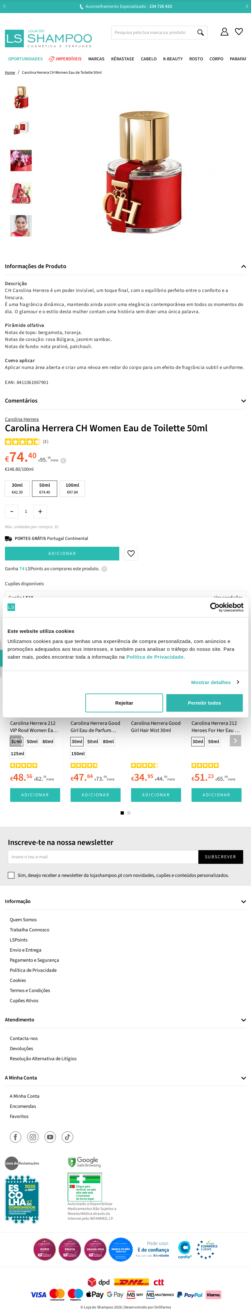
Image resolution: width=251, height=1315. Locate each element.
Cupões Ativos (24, 1000)
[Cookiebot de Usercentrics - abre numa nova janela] (214, 607)
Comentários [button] (21, 401)
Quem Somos (23, 919)
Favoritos (19, 1116)
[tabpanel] (35, 736)
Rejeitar (124, 703)
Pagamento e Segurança (34, 960)
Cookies (18, 980)
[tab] (125, 266)
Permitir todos (204, 703)
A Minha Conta (25, 1096)
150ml (78, 753)
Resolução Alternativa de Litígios (43, 1058)
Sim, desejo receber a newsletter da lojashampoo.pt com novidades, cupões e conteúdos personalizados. (123, 875)
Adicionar (62, 553)
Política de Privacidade (33, 970)
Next (247, 6)
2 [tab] (128, 813)
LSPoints (18, 940)
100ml (72, 488)
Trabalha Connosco (29, 929)
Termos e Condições (30, 990)
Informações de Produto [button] (35, 266)
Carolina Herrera (22, 419)
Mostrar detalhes (211, 682)
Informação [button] (18, 902)
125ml (17, 753)
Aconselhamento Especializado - (129, 6)
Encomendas (23, 1106)
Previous (4, 6)
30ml (17, 488)
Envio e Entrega (26, 950)
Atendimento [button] (19, 1020)
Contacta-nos (24, 1038)
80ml (47, 741)
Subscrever (220, 857)
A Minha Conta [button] (21, 1078)
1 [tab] (122, 813)
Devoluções (21, 1048)
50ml (32, 741)
